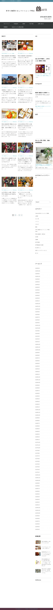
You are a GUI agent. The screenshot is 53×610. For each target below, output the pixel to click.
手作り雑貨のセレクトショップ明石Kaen (25, 53)
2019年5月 (37, 396)
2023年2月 (37, 298)
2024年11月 (37, 276)
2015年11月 (37, 510)
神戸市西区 (37, 242)
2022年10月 (37, 309)
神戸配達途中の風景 (39, 244)
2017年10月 (37, 447)
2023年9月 (37, 290)
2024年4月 (37, 281)
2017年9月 (37, 450)
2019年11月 (37, 379)
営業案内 (6, 27)
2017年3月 (37, 466)
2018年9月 (37, 417)
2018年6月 (37, 426)
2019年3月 (37, 401)
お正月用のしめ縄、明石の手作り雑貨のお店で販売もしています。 (9, 194)
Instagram (16, 23)
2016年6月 (37, 491)
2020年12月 (37, 344)
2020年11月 (37, 347)
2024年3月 (37, 284)
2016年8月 (37, 485)
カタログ (37, 224)
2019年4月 (37, 398)
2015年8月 (37, 518)
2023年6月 (37, 295)
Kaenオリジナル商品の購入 (18, 27)
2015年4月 (37, 529)
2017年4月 (37, 464)
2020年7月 (37, 358)
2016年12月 (37, 474)
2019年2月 (37, 404)
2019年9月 (37, 385)
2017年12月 (37, 442)
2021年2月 (37, 338)
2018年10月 (37, 415)
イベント (37, 221)
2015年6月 (37, 523)
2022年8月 (37, 314)
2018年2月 (37, 436)
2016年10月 (37, 480)
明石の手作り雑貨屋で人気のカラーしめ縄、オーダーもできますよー (9, 160)
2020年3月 (37, 368)
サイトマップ (6, 23)
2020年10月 (37, 349)
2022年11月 (37, 306)
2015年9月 (37, 515)
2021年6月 (37, 333)
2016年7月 (37, 488)
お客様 (36, 216)
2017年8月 (37, 453)
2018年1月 (37, 439)
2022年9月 (37, 311)
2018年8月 (37, 420)
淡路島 (36, 239)
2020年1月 (37, 374)
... (31, 64)
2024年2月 (37, 287)
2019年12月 (37, 377)
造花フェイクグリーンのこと (41, 250)
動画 (36, 226)
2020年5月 (37, 363)
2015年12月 (37, 507)
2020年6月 (37, 360)
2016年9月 (37, 483)
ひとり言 (37, 218)
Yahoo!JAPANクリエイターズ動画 (8, 53)
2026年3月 (37, 268)
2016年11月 (37, 477)
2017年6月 (37, 458)
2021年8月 (37, 330)
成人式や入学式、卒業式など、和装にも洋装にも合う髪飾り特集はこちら (43, 75)
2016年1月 (37, 504)
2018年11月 (37, 412)
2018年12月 (37, 409)
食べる (36, 253)
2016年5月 (37, 494)
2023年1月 (37, 300)
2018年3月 (37, 434)
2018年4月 (37, 431)
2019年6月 (37, 393)
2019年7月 (37, 390)
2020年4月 (37, 366)
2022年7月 (37, 317)
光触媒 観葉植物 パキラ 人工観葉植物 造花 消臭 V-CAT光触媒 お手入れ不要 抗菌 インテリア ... (44, 165)
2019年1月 (37, 406)
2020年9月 (37, 352)
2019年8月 (37, 387)
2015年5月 (37, 526)
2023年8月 (37, 292)
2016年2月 (37, 502)
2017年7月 (37, 455)
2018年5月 (37, 428)
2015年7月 (37, 521)
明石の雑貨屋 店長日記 (40, 234)
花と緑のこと (38, 247)
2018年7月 (37, 423)
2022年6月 (37, 319)
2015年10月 (37, 513)
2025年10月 (37, 270)
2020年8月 (37, 355)
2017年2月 (37, 469)
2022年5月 (37, 322)
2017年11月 (37, 445)
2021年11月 (37, 325)
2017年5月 (37, 461)
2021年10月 (37, 328)
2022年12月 (37, 303)
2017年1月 (37, 472)
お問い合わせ (41, 23)
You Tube (31, 23)
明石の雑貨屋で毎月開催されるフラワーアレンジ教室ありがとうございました (9, 57)
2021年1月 (37, 341)
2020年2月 (37, 371)
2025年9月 (37, 273)
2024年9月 (37, 279)
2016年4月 (37, 496)
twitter (23, 23)
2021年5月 (37, 336)
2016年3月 (37, 499)
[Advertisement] (43, 46)
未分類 (36, 236)
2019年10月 (37, 382)
